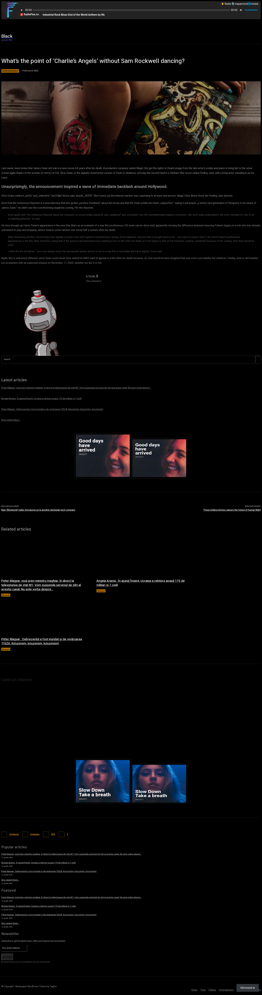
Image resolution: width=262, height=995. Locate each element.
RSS (58, 834)
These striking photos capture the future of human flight (232, 510)
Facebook (15, 834)
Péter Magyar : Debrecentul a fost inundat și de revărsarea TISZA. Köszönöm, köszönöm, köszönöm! (43, 641)
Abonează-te (247, 987)
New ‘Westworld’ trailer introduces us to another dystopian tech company (38, 510)
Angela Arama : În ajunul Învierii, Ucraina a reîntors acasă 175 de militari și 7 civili (140, 582)
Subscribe (7, 956)
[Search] (258, 359)
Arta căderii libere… (10, 879)
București (5, 595)
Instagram (38, 834)
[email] (14, 947)
